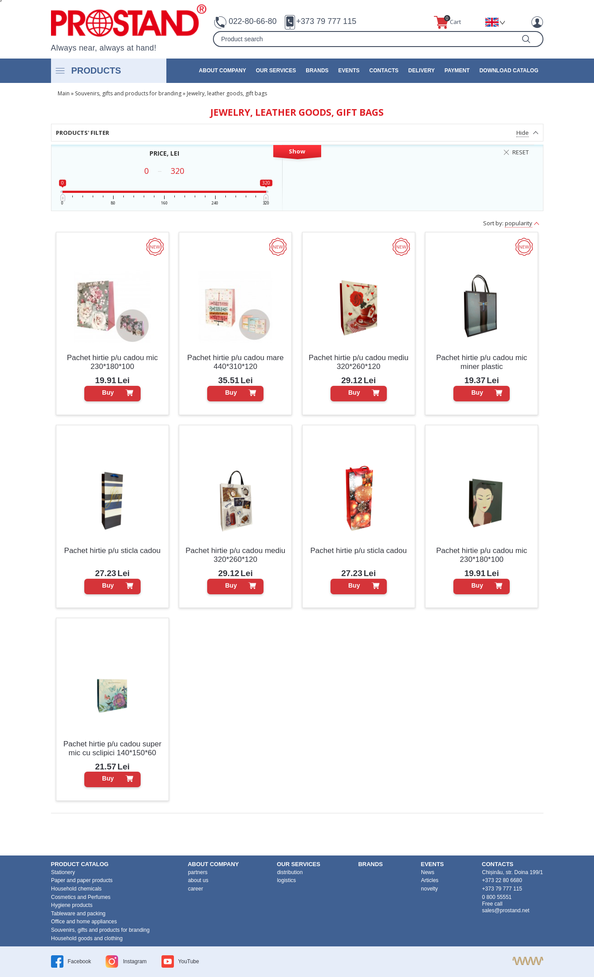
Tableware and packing (78, 913)
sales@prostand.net (506, 910)
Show (297, 151)
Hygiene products (71, 905)
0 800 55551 (497, 897)
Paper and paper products (82, 880)
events (349, 70)
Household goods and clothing (86, 938)
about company (222, 70)
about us (198, 880)
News (427, 872)
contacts (384, 70)
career (195, 889)
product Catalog (80, 864)
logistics (286, 880)
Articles (429, 880)
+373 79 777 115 (326, 21)
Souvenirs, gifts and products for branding (128, 93)
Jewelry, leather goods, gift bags (227, 93)
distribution (290, 872)
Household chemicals (76, 889)
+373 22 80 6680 (502, 880)
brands (317, 70)
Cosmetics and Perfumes (80, 897)
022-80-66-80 (253, 21)
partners (198, 872)
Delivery (421, 70)
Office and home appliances (84, 921)
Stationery (63, 872)
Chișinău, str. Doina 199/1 (512, 872)
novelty (429, 889)
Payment (457, 70)
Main (64, 93)
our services (276, 70)
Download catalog (509, 70)
